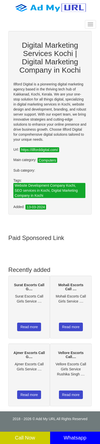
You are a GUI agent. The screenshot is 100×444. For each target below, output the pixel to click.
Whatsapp (75, 437)
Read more (29, 327)
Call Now (25, 437)
